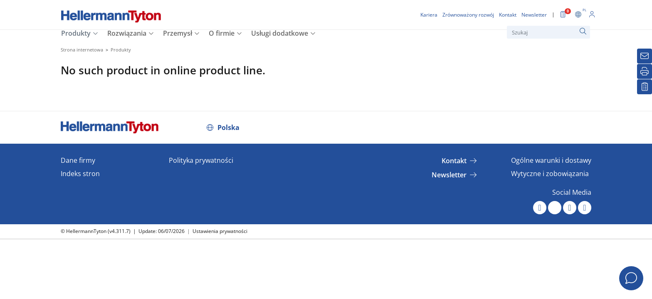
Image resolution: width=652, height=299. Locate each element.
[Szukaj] (548, 32)
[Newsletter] (644, 56)
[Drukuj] (644, 71)
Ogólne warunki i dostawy (551, 160)
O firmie (222, 33)
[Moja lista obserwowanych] (644, 86)
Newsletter (449, 174)
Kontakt (454, 160)
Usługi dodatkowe (279, 33)
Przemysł (177, 33)
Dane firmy (78, 160)
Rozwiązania (126, 33)
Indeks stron (80, 173)
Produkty (76, 33)
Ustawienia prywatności (220, 231)
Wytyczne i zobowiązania (550, 173)
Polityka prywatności (201, 160)
